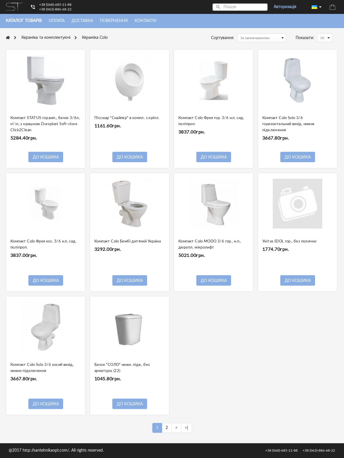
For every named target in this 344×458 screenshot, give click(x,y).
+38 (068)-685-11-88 (55, 4)
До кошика (46, 157)
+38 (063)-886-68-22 (55, 9)
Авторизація (285, 7)
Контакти (145, 21)
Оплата (57, 21)
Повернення (114, 21)
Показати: (305, 38)
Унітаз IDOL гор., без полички (289, 241)
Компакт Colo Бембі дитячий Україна (127, 241)
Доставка (82, 21)
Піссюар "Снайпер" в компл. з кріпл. (127, 118)
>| (186, 428)
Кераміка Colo (95, 38)
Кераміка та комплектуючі (45, 38)
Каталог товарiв (24, 21)
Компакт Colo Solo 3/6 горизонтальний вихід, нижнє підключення (288, 124)
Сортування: (222, 38)
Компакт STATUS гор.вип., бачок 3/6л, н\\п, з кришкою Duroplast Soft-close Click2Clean (45, 124)
